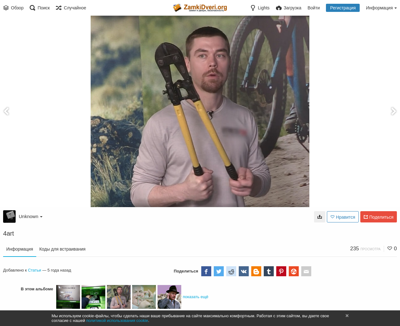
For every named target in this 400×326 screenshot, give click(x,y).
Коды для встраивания (62, 249)
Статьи (34, 270)
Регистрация (343, 7)
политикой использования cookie (117, 320)
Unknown (30, 216)
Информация (19, 249)
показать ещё (195, 296)
